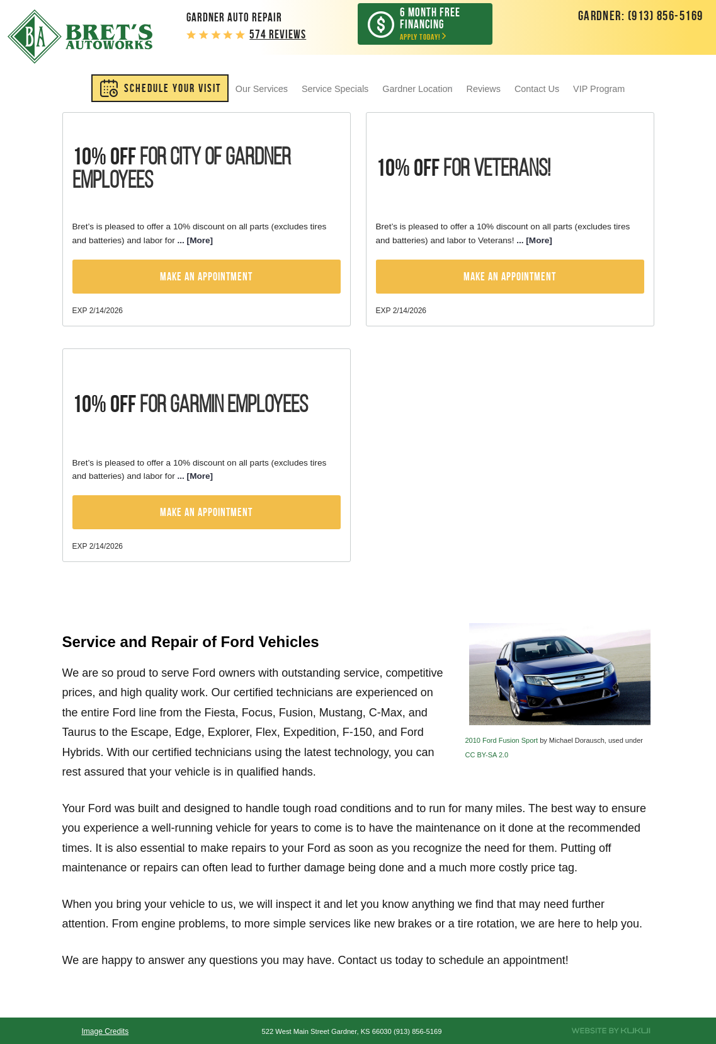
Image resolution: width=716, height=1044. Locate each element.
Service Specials (335, 89)
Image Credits (104, 1031)
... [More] (194, 240)
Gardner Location (417, 89)
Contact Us (536, 89)
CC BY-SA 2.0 (487, 755)
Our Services (262, 89)
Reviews (484, 89)
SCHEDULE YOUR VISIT (172, 88)
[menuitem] (160, 88)
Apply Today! (434, 24)
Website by (611, 1031)
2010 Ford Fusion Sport (501, 740)
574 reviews (277, 34)
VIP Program (599, 89)
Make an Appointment (206, 276)
